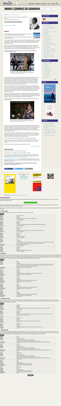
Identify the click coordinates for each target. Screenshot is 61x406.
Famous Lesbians (47, 47)
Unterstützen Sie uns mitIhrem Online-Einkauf (23, 177)
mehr (55, 79)
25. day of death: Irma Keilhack (49, 129)
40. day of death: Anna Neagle (49, 135)
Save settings (30, 375)
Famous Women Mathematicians (49, 26)
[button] (36, 33)
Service (53, 3)
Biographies (31, 3)
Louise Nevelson (47, 69)
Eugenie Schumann (47, 67)
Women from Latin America (48, 28)
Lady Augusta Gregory (48, 63)
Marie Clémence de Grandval (14, 14)
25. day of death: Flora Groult (49, 124)
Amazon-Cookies (37, 340)
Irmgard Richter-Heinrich (48, 71)
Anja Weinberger (37, 146)
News (49, 3)
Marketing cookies (4, 330)
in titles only (52, 9)
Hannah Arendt (46, 74)
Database (37, 3)
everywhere (52, 8)
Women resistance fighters (48, 54)
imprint (13, 195)
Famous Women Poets (48, 25)
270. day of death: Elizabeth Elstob (50, 130)
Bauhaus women (47, 34)
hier (23, 73)
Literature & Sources (12, 25)
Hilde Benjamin (46, 64)
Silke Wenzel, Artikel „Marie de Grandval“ (11, 158)
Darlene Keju (46, 77)
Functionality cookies (5, 298)
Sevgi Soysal (46, 66)
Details (2, 214)
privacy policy (17, 195)
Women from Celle (47, 45)
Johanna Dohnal (47, 72)
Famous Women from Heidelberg (50, 44)
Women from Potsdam (48, 39)
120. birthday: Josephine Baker (49, 123)
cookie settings (23, 195)
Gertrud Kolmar (46, 76)
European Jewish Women (48, 42)
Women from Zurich (47, 37)
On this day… (44, 3)
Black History (46, 30)
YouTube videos (3, 253)
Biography (6, 25)
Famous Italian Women (48, 36)
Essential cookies (4, 211)
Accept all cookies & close (30, 202)
